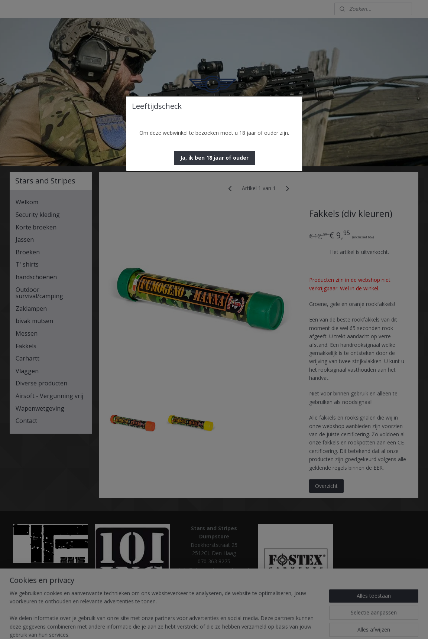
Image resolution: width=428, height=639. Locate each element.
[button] (214, 158)
